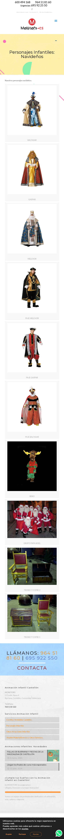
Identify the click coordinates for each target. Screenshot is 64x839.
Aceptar (9, 834)
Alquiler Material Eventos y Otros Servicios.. (24, 737)
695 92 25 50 (39, 5)
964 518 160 (10, 707)
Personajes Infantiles (15, 726)
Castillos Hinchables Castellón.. (19, 720)
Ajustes (36, 834)
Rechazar (22, 834)
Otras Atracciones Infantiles (18, 731)
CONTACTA (32, 668)
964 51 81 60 (43, 2)
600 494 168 (22, 2)
